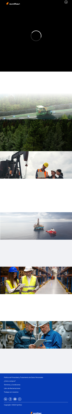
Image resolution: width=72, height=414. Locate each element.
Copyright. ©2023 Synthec (13, 405)
